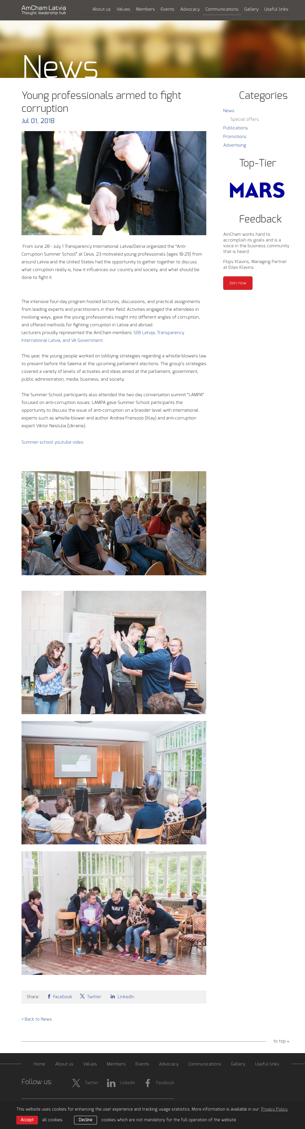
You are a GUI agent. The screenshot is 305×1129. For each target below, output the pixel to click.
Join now (237, 283)
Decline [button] (85, 1120)
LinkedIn (121, 996)
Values (123, 9)
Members (145, 9)
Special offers (244, 119)
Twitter (90, 996)
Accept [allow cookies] (27, 1120)
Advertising (234, 145)
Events (167, 9)
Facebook (59, 996)
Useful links (276, 9)
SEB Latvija (144, 333)
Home (39, 1064)
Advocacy (190, 9)
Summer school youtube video (52, 442)
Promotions (234, 137)
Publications (235, 128)
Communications (221, 9)
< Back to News (37, 1019)
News (228, 111)
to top (279, 1041)
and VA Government (83, 340)
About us (101, 9)
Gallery (251, 9)
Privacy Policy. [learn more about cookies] (274, 1109)
